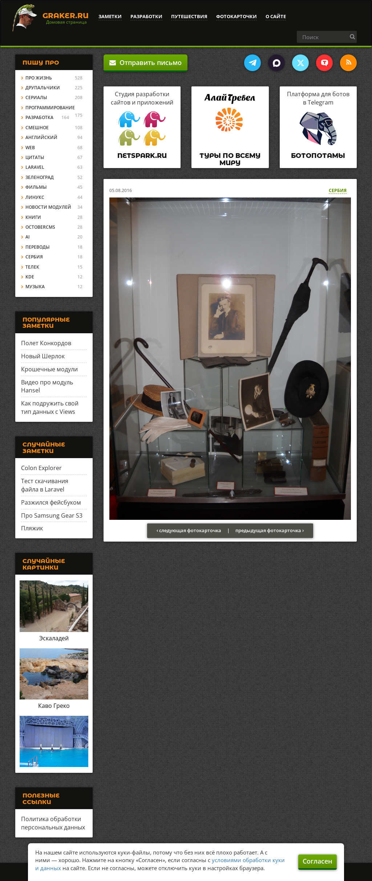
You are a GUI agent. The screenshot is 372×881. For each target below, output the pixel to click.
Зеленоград (39, 177)
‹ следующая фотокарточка (189, 530)
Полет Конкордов (46, 343)
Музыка (35, 287)
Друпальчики (42, 88)
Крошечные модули (49, 369)
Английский (41, 137)
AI (27, 237)
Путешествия (189, 16)
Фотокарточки (236, 16)
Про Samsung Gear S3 (51, 515)
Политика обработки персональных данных (53, 823)
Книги (33, 217)
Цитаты (34, 157)
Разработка (39, 117)
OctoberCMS (40, 227)
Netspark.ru (142, 156)
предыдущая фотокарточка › (269, 530)
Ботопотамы (318, 156)
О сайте (276, 16)
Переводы (37, 247)
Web (30, 147)
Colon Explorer (41, 468)
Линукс (34, 197)
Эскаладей (54, 638)
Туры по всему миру (229, 159)
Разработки (146, 16)
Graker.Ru (66, 15)
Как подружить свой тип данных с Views (49, 407)
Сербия (338, 190)
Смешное (37, 128)
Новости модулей (48, 207)
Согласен (317, 861)
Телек (32, 267)
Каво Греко (54, 706)
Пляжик (32, 528)
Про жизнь (38, 78)
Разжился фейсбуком (51, 502)
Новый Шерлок (43, 356)
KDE (29, 277)
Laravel (34, 167)
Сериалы (36, 97)
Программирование (50, 108)
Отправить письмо (145, 62)
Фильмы (36, 187)
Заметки (110, 16)
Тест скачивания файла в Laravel (44, 485)
